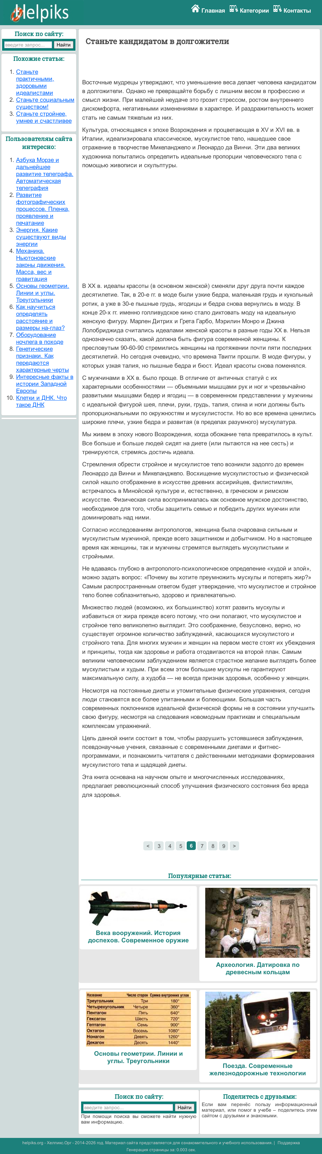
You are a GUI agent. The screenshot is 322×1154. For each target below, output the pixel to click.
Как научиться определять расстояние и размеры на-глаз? (40, 317)
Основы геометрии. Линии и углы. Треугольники (42, 293)
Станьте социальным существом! (45, 103)
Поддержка (289, 1142)
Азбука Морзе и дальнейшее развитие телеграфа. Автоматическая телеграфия (44, 174)
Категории (254, 10)
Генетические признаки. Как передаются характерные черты (42, 359)
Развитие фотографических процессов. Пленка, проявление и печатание (43, 209)
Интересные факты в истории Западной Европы (44, 384)
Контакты (297, 10)
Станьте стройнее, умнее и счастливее (44, 117)
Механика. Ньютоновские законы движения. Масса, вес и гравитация (40, 265)
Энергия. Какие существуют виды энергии (41, 237)
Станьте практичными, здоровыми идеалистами (35, 82)
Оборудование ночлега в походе (39, 338)
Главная (213, 10)
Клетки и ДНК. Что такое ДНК (41, 401)
